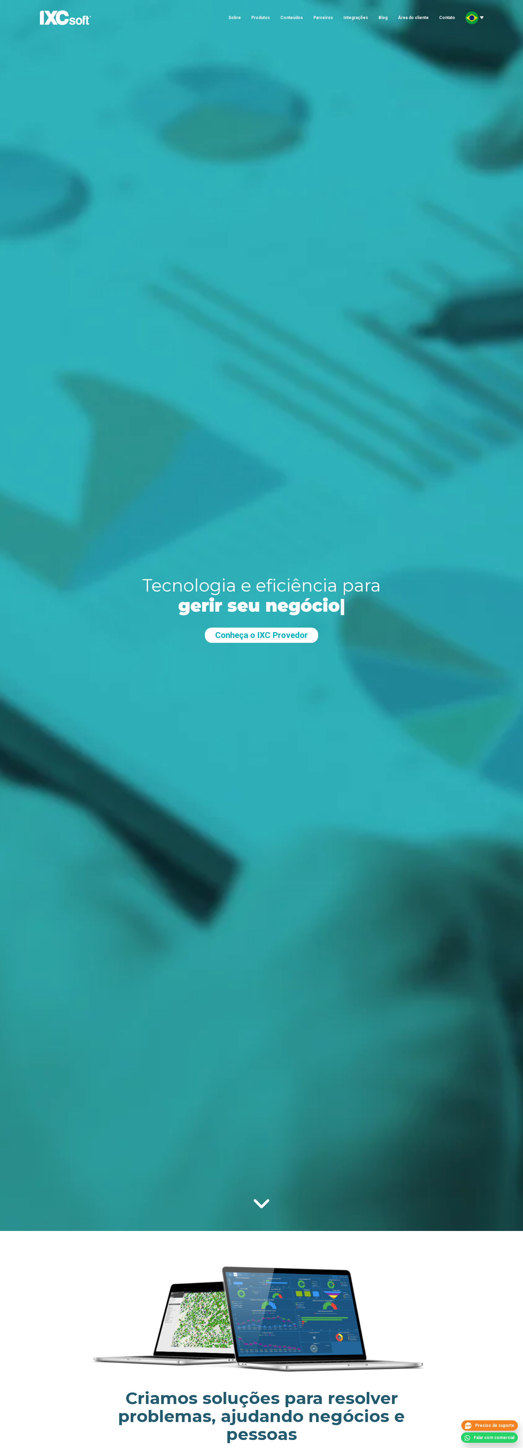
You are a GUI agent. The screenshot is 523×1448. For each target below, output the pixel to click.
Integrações (355, 17)
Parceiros (323, 17)
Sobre (234, 17)
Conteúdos (291, 17)
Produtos (260, 17)
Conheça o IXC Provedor (261, 635)
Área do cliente (413, 17)
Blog (382, 17)
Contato (447, 17)
